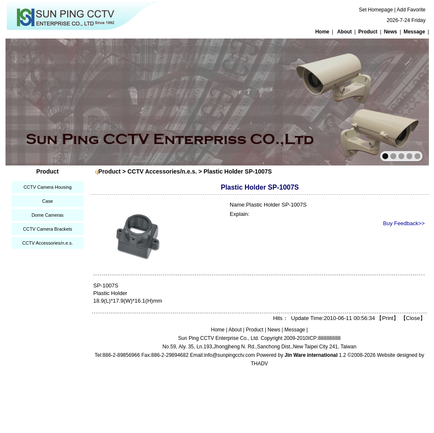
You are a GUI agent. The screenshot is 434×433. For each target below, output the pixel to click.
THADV (259, 364)
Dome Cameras (47, 215)
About (344, 32)
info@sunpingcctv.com (229, 355)
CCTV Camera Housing (47, 187)
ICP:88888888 (324, 338)
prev (30, 101)
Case (47, 201)
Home (322, 32)
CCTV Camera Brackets (47, 229)
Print (387, 318)
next (404, 101)
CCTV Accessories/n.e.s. (47, 242)
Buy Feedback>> (404, 223)
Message (414, 32)
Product (367, 32)
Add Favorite (411, 10)
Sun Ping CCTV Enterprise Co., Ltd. (218, 338)
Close (413, 318)
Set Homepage (376, 10)
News (390, 32)
